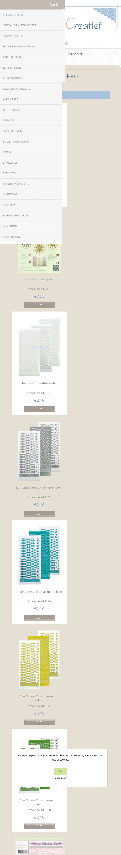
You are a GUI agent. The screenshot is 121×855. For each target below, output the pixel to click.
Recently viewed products (60, 804)
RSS (64, 709)
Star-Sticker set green (83, 543)
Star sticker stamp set (35, 165)
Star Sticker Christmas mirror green (35, 450)
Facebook (48, 709)
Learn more (60, 778)
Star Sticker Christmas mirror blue (35, 355)
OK (60, 771)
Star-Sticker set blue (35, 542)
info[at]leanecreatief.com (60, 726)
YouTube (73, 709)
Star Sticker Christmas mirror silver (83, 261)
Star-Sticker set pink (83, 448)
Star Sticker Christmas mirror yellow (83, 356)
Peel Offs (56, 54)
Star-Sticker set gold (35, 637)
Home (42, 54)
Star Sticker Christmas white (35, 259)
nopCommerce (67, 824)
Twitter (56, 709)
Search (60, 812)
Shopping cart (66, 43)
